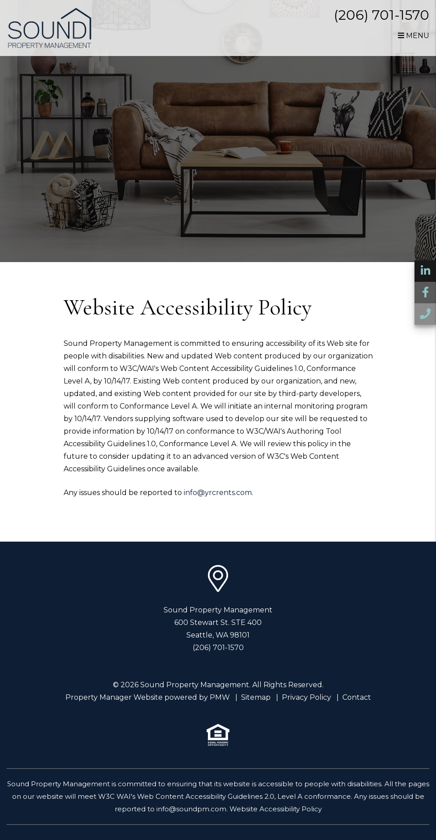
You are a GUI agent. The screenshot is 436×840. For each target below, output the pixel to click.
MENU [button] (413, 35)
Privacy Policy (306, 697)
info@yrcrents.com (218, 492)
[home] (50, 27)
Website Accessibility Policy (275, 809)
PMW (220, 697)
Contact (356, 697)
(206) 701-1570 (381, 15)
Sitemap (256, 697)
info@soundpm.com (191, 809)
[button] (425, 271)
